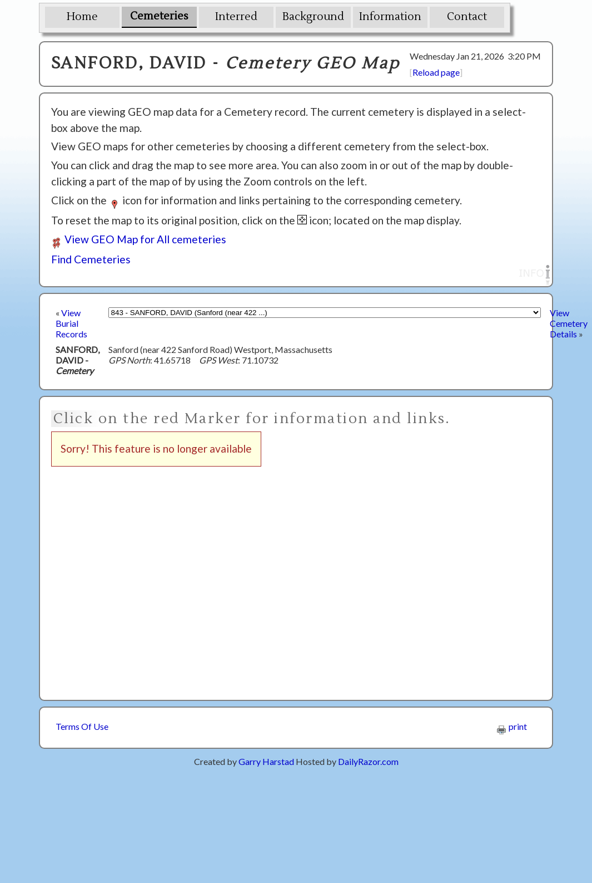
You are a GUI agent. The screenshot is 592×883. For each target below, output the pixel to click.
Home (82, 16)
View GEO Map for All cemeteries (138, 239)
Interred (236, 16)
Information (390, 16)
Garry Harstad (266, 761)
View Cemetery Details (569, 323)
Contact (467, 16)
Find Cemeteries (91, 259)
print (512, 726)
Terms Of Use (82, 726)
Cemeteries (159, 16)
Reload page (436, 72)
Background (313, 16)
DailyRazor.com (368, 761)
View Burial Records (71, 323)
